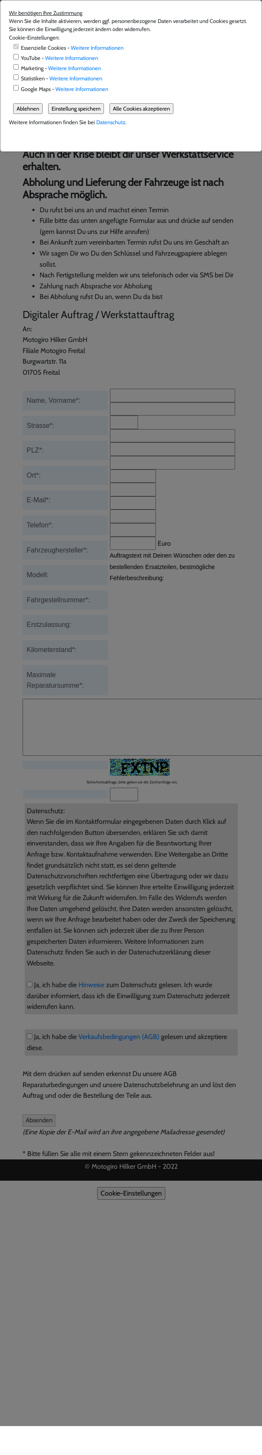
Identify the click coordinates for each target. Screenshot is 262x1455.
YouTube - (59, 58)
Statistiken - (61, 78)
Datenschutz (110, 122)
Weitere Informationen (97, 48)
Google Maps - (64, 89)
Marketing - (61, 68)
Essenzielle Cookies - (72, 48)
